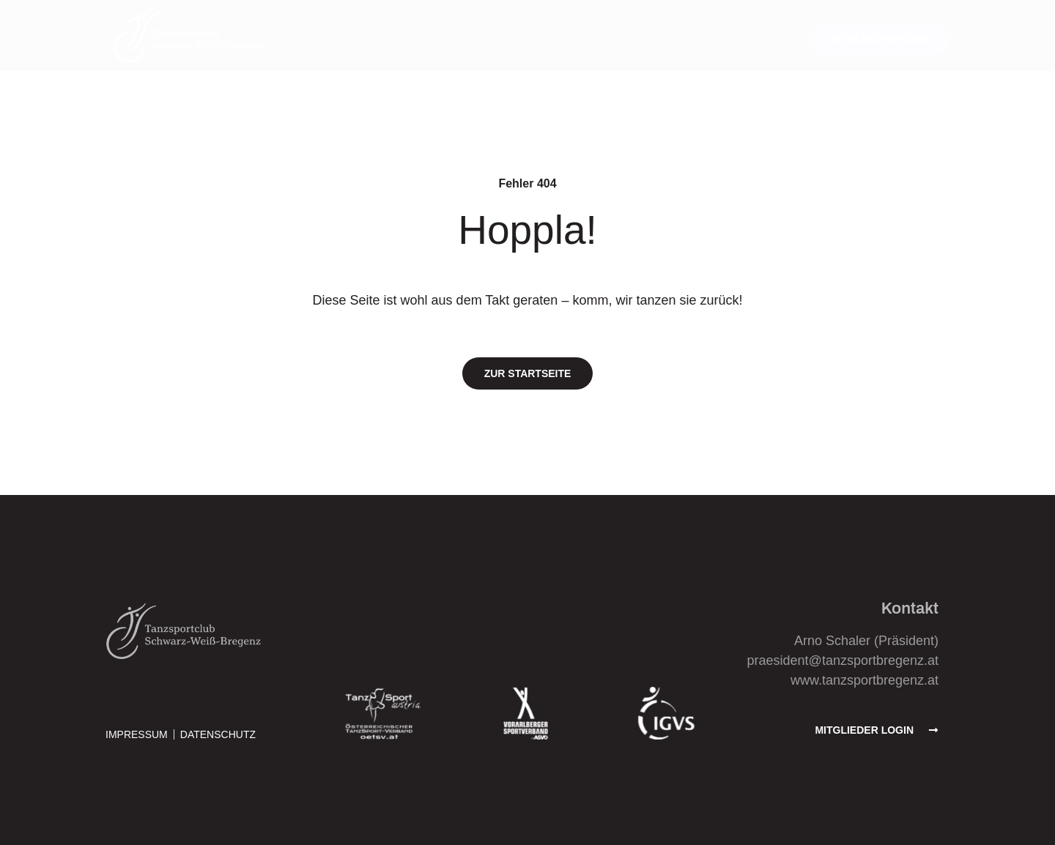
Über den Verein (605, 39)
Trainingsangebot (480, 39)
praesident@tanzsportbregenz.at (843, 660)
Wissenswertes (723, 39)
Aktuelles (371, 39)
